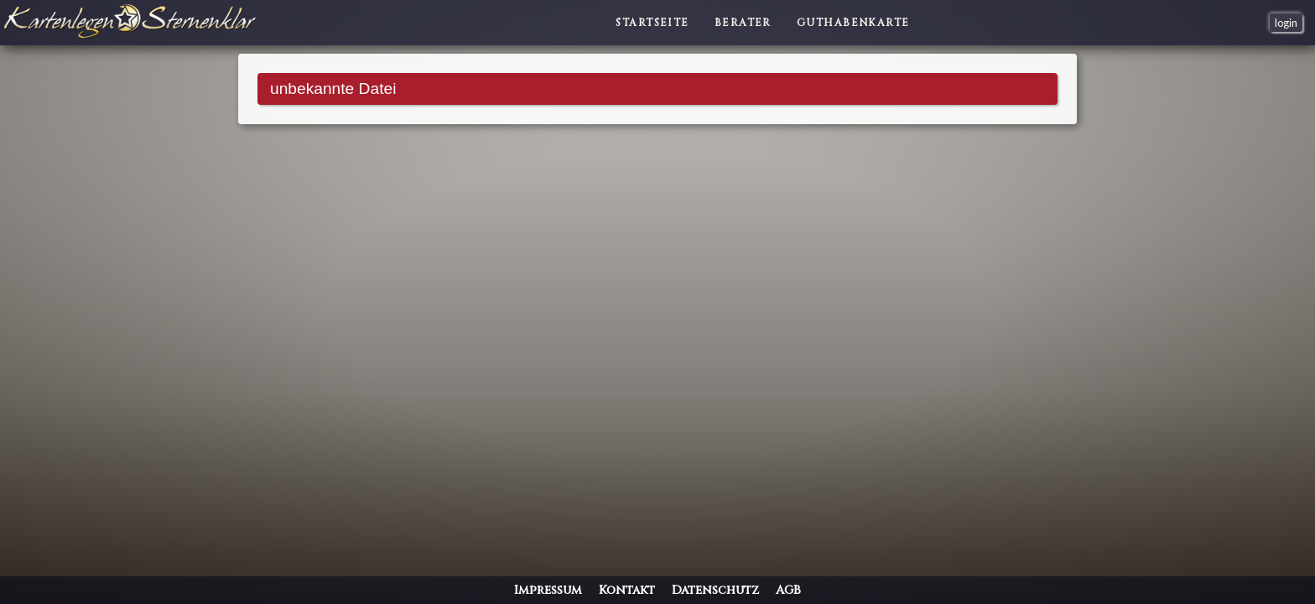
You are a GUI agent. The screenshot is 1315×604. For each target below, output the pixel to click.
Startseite (652, 23)
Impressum (548, 590)
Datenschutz (715, 590)
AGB (788, 590)
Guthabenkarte (853, 23)
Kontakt (627, 590)
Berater (743, 23)
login (1286, 22)
